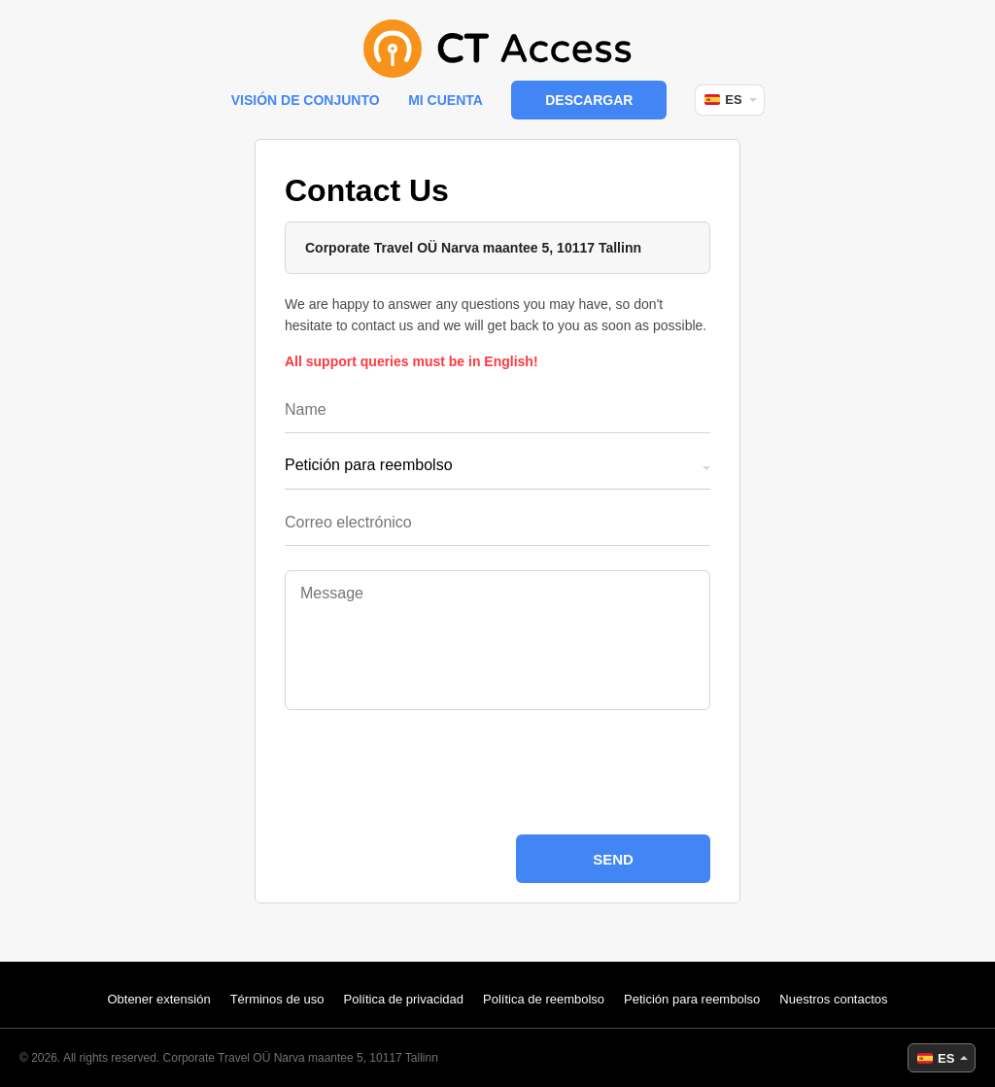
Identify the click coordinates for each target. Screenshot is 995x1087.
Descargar (589, 100)
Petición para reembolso (692, 999)
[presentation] (497, 772)
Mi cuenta (445, 100)
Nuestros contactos (833, 999)
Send (613, 859)
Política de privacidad (403, 999)
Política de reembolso (543, 999)
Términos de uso (277, 999)
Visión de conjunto (305, 100)
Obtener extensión (158, 999)
